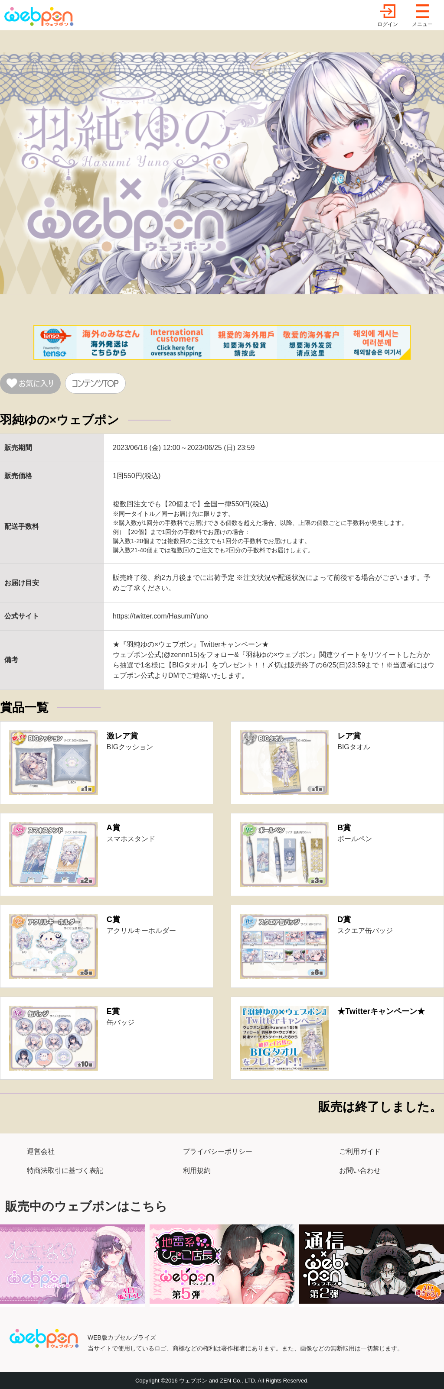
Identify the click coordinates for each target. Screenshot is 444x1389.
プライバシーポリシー (217, 1151)
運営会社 (41, 1151)
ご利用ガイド (360, 1151)
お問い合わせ (360, 1170)
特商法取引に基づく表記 (65, 1170)
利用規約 (197, 1170)
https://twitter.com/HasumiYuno (160, 616)
